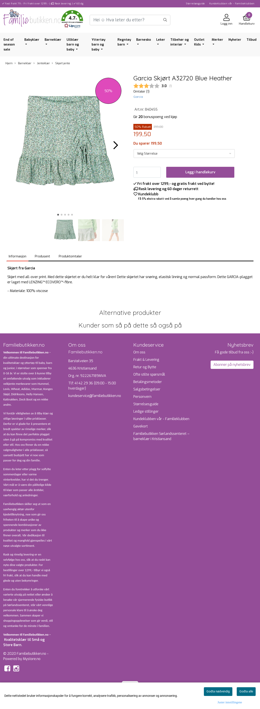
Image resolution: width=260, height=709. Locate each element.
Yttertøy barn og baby (98, 44)
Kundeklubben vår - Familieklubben (232, 3)
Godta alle (246, 691)
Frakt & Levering (146, 359)
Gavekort (140, 426)
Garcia (138, 97)
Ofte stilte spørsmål (149, 374)
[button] (72, 20)
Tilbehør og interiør (179, 42)
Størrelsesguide (195, 3)
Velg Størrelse (147, 154)
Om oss (139, 352)
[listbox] (184, 153)
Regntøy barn (124, 42)
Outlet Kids (199, 42)
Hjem (9, 63)
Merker (217, 39)
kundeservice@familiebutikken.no (94, 395)
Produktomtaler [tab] (70, 256)
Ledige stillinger (146, 411)
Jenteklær (42, 63)
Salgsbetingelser (146, 389)
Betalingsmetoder (147, 382)
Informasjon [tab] (17, 256)
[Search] (130, 20)
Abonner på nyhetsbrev (232, 364)
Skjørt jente (61, 63)
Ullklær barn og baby (73, 44)
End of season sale (9, 44)
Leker (160, 39)
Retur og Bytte (144, 367)
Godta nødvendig (218, 691)
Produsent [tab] (42, 256)
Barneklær (53, 39)
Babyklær (31, 39)
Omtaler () (141, 91)
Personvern (142, 396)
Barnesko (143, 39)
